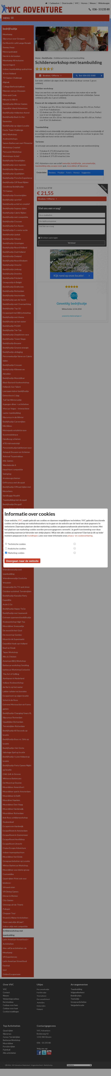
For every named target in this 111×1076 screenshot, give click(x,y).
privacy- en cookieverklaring (79, 535)
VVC (20, 520)
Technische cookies (17, 544)
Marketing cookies (16, 553)
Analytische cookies (17, 548)
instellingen (32, 535)
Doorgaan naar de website (22, 561)
